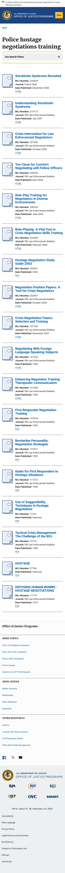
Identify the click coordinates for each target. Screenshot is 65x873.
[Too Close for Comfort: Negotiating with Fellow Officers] (7, 175)
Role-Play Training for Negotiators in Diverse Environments (31, 198)
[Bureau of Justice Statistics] (32, 789)
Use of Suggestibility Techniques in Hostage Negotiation (32, 505)
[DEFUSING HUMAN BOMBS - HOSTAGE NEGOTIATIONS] (7, 598)
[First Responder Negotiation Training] (7, 421)
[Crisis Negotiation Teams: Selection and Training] (7, 329)
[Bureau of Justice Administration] (12, 788)
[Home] (33, 15)
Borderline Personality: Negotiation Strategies (32, 442)
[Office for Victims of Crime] (32, 799)
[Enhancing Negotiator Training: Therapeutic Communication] (7, 390)
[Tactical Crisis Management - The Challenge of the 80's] (7, 543)
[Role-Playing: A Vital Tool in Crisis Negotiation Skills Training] (7, 240)
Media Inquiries (9, 688)
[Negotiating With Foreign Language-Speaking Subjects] (7, 359)
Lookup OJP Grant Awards (15, 731)
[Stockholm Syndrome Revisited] (7, 87)
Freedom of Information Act (14, 848)
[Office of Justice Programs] (7, 15)
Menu (59, 15)
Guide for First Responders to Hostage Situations (36, 473)
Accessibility (7, 816)
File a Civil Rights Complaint (15, 645)
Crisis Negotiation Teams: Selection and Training (34, 319)
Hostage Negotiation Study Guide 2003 (35, 261)
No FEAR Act (7, 842)
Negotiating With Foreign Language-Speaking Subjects (36, 350)
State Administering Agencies (16, 745)
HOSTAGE (22, 563)
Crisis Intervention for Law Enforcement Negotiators (34, 135)
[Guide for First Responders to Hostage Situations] (7, 482)
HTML (18, 91)
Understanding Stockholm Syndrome (34, 105)
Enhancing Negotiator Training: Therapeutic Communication (38, 381)
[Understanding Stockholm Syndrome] (7, 114)
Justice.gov (7, 861)
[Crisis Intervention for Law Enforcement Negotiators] (7, 144)
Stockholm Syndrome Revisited (38, 76)
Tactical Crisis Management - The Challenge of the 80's (36, 534)
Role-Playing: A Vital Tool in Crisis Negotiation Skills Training (39, 231)
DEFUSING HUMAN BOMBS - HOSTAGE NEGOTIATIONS (36, 588)
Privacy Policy (8, 829)
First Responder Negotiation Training (35, 411)
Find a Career (8, 665)
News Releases (9, 702)
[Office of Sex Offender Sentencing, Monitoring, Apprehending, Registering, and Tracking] (53, 798)
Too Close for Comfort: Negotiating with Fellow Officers (38, 166)
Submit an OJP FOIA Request (16, 672)
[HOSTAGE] (7, 574)
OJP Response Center (12, 738)
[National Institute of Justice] (53, 788)
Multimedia (7, 695)
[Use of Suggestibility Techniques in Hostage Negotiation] (7, 513)
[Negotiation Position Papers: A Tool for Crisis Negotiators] (7, 298)
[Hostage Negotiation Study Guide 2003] (7, 271)
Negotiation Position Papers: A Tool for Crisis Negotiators (37, 289)
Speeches (7, 708)
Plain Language (8, 822)
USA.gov (5, 855)
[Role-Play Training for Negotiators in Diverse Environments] (7, 206)
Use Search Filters (14, 56)
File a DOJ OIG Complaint (14, 652)
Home (4, 28)
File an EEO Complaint (13, 658)
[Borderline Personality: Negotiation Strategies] (7, 451)
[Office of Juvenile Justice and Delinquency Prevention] (12, 799)
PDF (17, 275)
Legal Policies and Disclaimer (15, 835)
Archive (5, 725)
